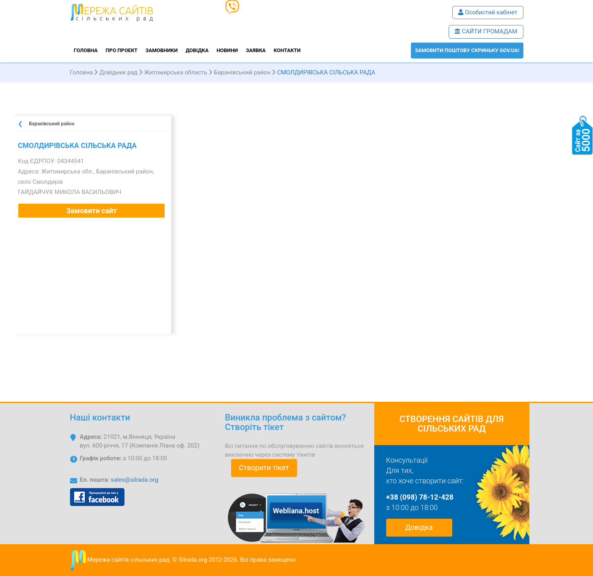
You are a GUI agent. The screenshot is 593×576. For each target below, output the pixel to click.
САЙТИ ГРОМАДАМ (486, 31)
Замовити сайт (91, 210)
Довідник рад (118, 72)
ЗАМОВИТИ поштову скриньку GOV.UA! (467, 50)
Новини (227, 50)
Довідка (197, 50)
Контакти (287, 50)
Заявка (256, 50)
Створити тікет (264, 467)
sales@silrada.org (134, 479)
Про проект (122, 50)
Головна (86, 50)
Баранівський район (242, 72)
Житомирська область (175, 72)
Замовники (162, 50)
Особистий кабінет (487, 12)
